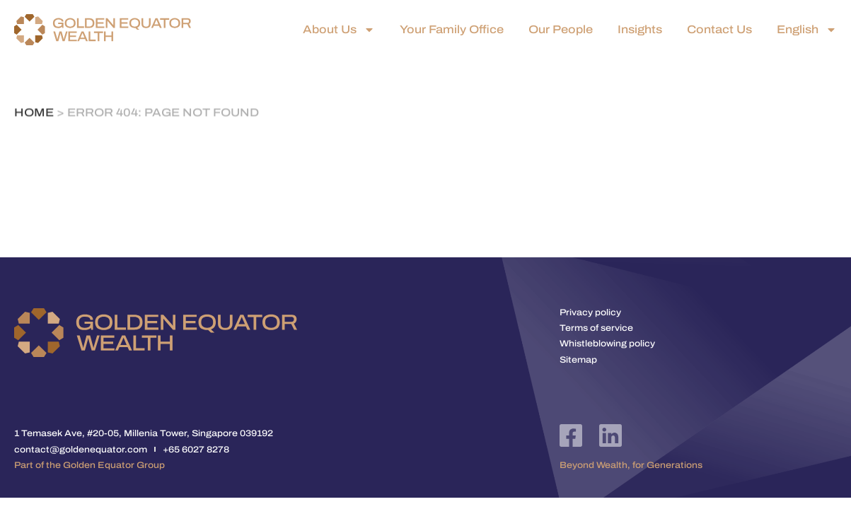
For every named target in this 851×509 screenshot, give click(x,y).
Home (34, 113)
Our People (560, 29)
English (807, 29)
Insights (640, 29)
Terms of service (596, 328)
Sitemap (578, 360)
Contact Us (719, 29)
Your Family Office (452, 29)
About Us (339, 29)
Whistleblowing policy (607, 343)
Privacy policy (590, 312)
